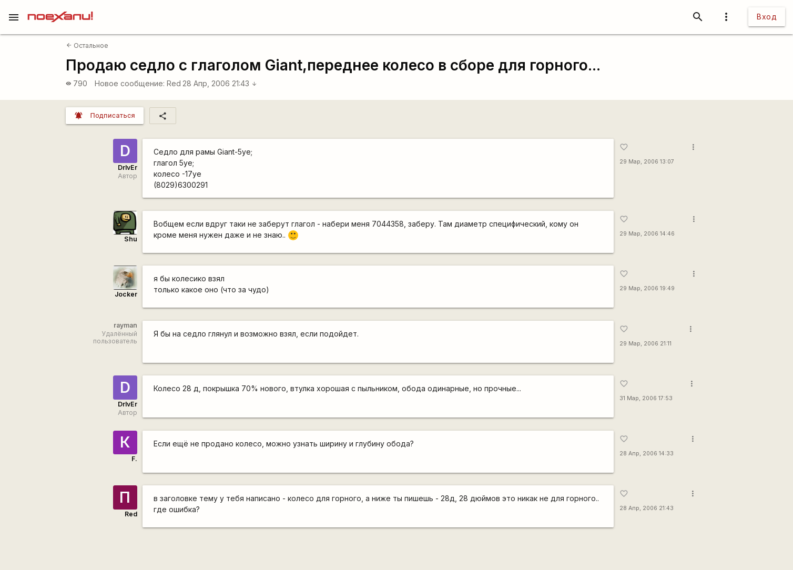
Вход (767, 16)
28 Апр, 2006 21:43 (219, 83)
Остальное (87, 45)
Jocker (126, 294)
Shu (130, 239)
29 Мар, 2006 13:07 (646, 161)
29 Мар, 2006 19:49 (647, 288)
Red (174, 83)
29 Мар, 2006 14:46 (647, 233)
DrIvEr (127, 167)
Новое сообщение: (130, 83)
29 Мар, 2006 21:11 (645, 343)
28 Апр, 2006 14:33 (646, 453)
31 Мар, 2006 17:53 (646, 398)
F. (134, 459)
